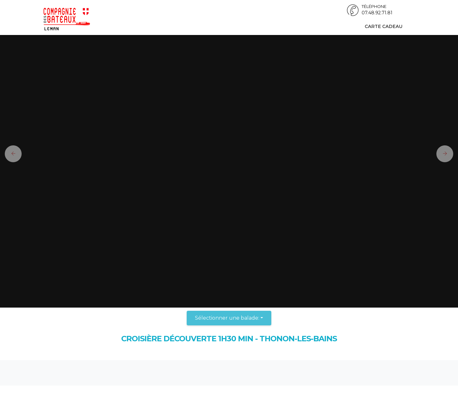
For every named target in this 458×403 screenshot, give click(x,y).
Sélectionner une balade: (227, 318)
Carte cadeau (383, 26)
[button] (11, 154)
